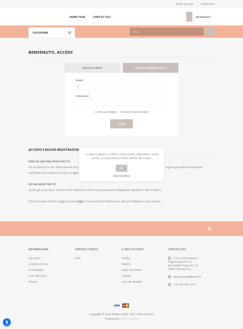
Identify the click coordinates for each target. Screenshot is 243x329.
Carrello (126, 276)
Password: (82, 96)
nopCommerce (129, 318)
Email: (80, 80)
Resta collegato (107, 112)
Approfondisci (121, 175)
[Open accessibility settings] (7, 322)
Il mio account (184, 4)
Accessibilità (35, 270)
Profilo (126, 258)
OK (121, 168)
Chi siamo (34, 258)
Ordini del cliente (132, 270)
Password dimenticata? (134, 112)
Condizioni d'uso (38, 264)
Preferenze (208, 4)
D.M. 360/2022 (37, 276)
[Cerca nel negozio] (167, 32)
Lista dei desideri (132, 281)
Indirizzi (126, 264)
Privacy (32, 281)
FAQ (77, 258)
